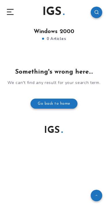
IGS (53, 12)
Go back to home (54, 104)
